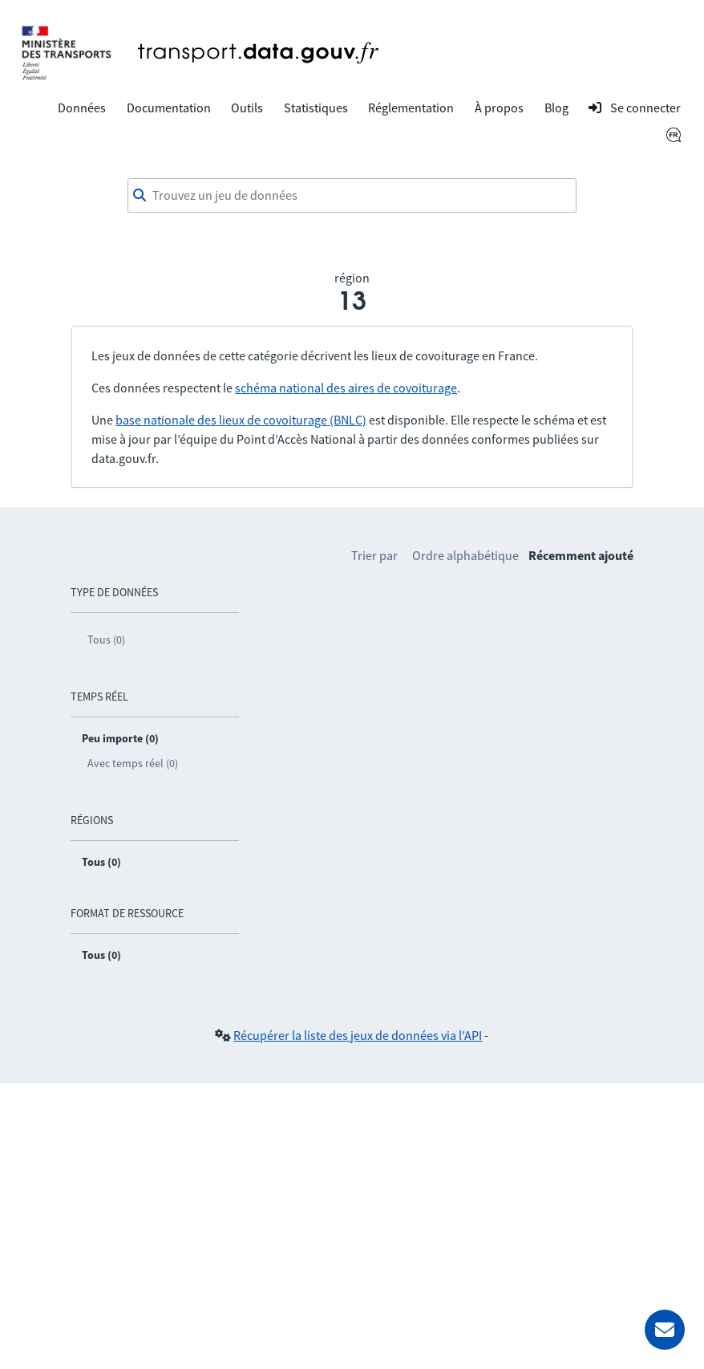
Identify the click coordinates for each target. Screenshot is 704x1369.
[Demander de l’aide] (665, 1330)
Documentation (169, 108)
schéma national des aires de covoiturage (346, 388)
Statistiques (316, 108)
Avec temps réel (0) (132, 763)
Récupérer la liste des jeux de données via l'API (357, 1035)
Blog (556, 108)
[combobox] (352, 195)
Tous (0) (106, 639)
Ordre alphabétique (465, 555)
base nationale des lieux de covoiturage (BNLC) (240, 420)
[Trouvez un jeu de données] (352, 195)
